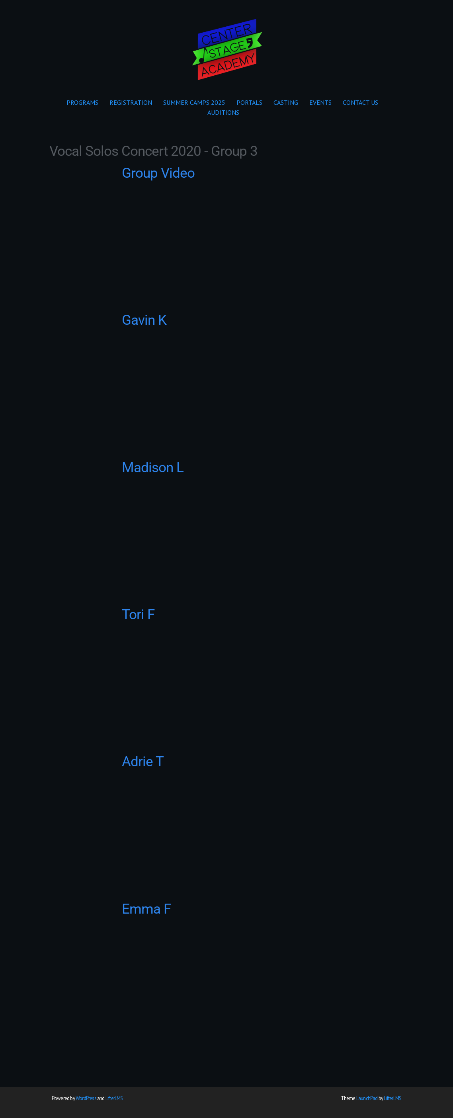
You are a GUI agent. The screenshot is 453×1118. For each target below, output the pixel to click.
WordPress (86, 1098)
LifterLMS (114, 1098)
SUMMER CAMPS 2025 (194, 102)
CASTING (285, 102)
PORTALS (249, 102)
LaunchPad (367, 1098)
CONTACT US (360, 102)
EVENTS (320, 102)
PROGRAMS (82, 102)
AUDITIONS (223, 112)
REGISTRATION (130, 102)
